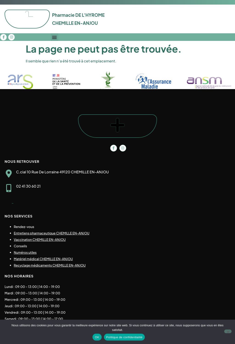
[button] (54, 37)
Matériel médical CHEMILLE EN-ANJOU (43, 259)
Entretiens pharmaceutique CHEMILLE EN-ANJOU (51, 233)
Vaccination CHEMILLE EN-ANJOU (40, 239)
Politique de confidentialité (124, 337)
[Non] (228, 331)
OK (97, 337)
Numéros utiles (25, 252)
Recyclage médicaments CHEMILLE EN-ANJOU (50, 265)
